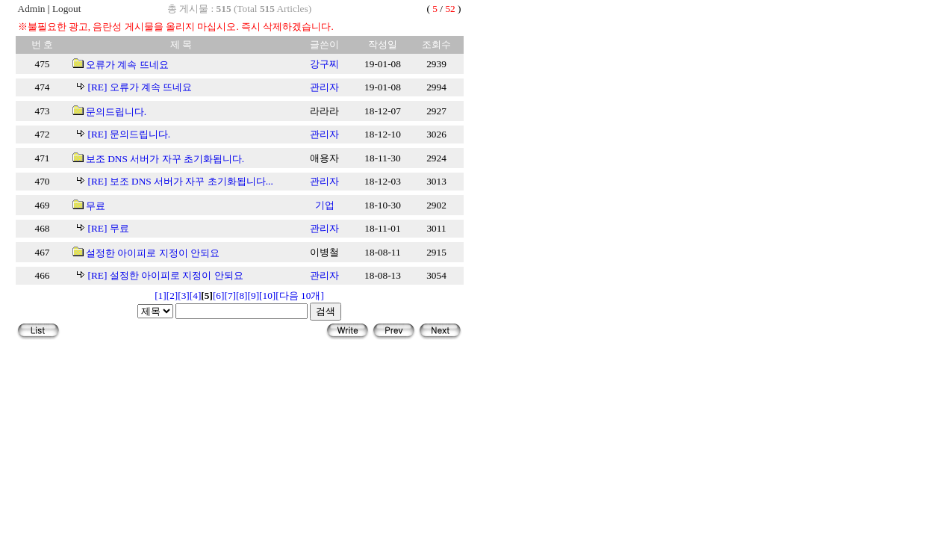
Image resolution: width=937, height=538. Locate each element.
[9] (254, 295)
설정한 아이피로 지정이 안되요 (153, 253)
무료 (95, 205)
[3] (184, 295)
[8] (242, 295)
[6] (219, 295)
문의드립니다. (116, 111)
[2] (172, 295)
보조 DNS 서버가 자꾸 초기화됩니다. (165, 158)
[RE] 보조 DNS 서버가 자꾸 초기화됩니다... (180, 181)
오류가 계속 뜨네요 (127, 64)
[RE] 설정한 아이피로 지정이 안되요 (165, 275)
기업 (324, 205)
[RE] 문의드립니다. (129, 134)
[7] (230, 295)
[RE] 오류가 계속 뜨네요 (140, 87)
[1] (160, 295)
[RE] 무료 (108, 228)
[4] (196, 295)
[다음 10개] (300, 295)
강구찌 (324, 63)
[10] (267, 295)
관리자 (324, 87)
